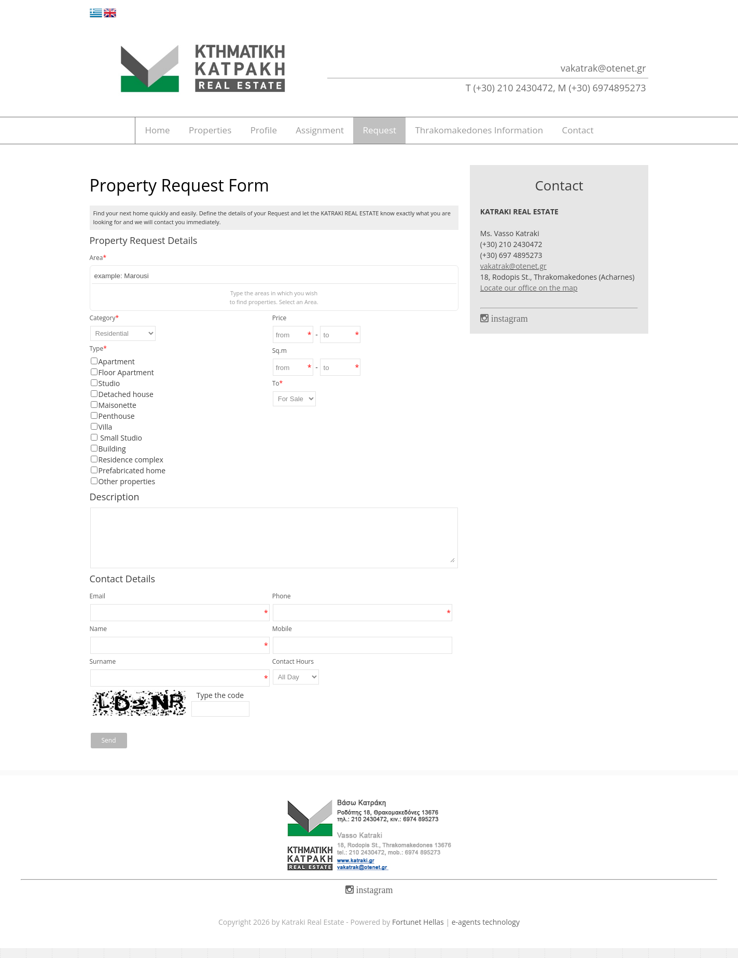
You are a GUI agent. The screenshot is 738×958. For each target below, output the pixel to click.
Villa (106, 437)
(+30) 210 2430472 (513, 87)
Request (392, 135)
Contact (606, 135)
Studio (109, 393)
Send (109, 750)
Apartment (117, 371)
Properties (192, 135)
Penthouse (117, 426)
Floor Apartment (126, 382)
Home (128, 135)
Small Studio (121, 448)
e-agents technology (486, 932)
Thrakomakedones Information (500, 135)
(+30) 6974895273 (607, 87)
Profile (255, 135)
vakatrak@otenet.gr (603, 68)
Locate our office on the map (529, 298)
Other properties (127, 491)
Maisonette (117, 415)
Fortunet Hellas (418, 932)
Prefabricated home (132, 480)
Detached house (126, 404)
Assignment (322, 135)
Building (112, 458)
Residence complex (131, 469)
